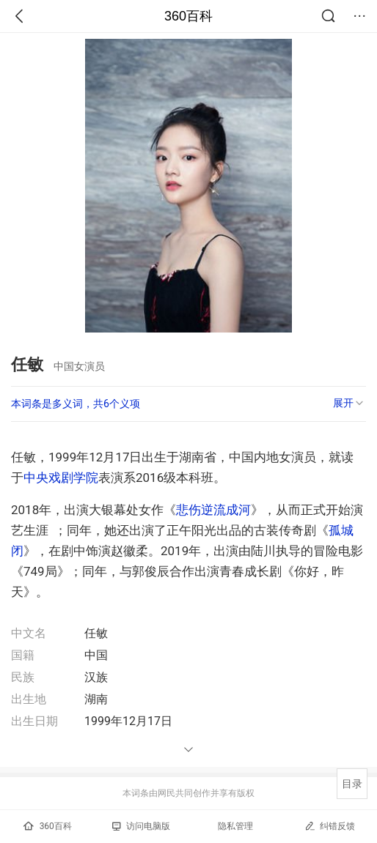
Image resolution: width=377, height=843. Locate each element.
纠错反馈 (329, 825)
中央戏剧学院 (60, 477)
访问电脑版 (141, 826)
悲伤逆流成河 (213, 509)
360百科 (188, 16)
